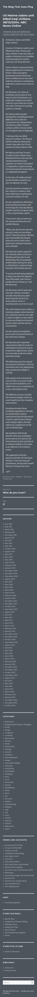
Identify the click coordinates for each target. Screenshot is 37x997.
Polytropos (9, 873)
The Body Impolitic (12, 903)
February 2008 (10, 595)
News (10, 479)
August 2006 (10, 645)
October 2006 (10, 639)
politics (8, 801)
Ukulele (8, 823)
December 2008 (11, 571)
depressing (27, 477)
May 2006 (9, 653)
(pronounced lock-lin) (13, 845)
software (8, 821)
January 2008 (10, 598)
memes (8, 785)
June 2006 (9, 650)
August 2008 (10, 579)
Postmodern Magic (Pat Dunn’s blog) (19, 875)
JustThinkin (10, 771)
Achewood (9, 968)
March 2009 (10, 562)
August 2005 (10, 678)
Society (8, 818)
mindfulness (10, 788)
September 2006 (11, 642)
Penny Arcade (10, 970)
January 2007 (10, 631)
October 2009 (10, 549)
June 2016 (8, 524)
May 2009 (9, 560)
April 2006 (9, 656)
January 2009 (10, 568)
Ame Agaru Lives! (12, 856)
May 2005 (9, 686)
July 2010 (8, 540)
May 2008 (9, 587)
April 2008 (9, 590)
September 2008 (11, 576)
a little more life (11, 851)
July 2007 (8, 615)
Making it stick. (11, 924)
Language (9, 774)
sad (6, 812)
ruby (6, 810)
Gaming (8, 749)
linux (7, 777)
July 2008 (8, 582)
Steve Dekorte (10, 930)
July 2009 (8, 554)
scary (7, 815)
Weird (7, 829)
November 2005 (11, 670)
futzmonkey (9, 746)
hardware (9, 755)
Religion (8, 807)
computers (9, 733)
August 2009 (10, 551)
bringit (7, 730)
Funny (7, 744)
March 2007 (9, 626)
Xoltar (7, 935)
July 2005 (8, 681)
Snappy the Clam (11, 927)
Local (7, 779)
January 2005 (10, 697)
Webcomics (9, 826)
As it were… (9, 859)
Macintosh (9, 782)
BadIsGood (9, 722)
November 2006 (11, 637)
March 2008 (10, 593)
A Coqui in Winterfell (13, 848)
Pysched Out (10, 878)
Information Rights (12, 763)
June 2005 (9, 683)
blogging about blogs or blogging (18, 724)
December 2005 (11, 667)
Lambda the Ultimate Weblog (16, 922)
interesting (9, 768)
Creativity (9, 735)
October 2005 (10, 672)
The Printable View (12, 884)
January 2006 (10, 664)
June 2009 (9, 557)
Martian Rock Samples (14, 867)
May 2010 (8, 546)
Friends (8, 741)
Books (7, 727)
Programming (10, 804)
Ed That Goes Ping (8, 477)
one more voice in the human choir (19, 870)
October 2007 (10, 606)
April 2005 (9, 689)
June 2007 (9, 617)
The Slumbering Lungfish (15, 933)
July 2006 (8, 648)
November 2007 (11, 604)
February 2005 (10, 694)
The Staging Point (12, 886)
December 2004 (11, 700)
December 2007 (11, 601)
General (5, 479)
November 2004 (11, 703)
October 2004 (10, 705)
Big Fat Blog (9, 919)
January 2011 (10, 532)
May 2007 (9, 620)
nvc (6, 796)
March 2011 (9, 529)
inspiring (9, 766)
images (8, 760)
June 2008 (9, 584)
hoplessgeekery (11, 757)
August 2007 (10, 612)
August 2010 (9, 538)
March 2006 (10, 659)
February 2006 (10, 661)
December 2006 (11, 634)
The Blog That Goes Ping (18, 7)
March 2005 (9, 692)
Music (7, 790)
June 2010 (8, 543)
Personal (8, 799)
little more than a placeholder (17, 864)
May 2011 (8, 527)
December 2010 (11, 535)
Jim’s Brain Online (12, 862)
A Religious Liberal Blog (14, 853)
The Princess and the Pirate (16, 881)
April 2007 (9, 623)
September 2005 (11, 675)
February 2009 (10, 565)
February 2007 (10, 628)
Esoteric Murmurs (12, 952)
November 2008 (11, 573)
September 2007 (11, 609)
